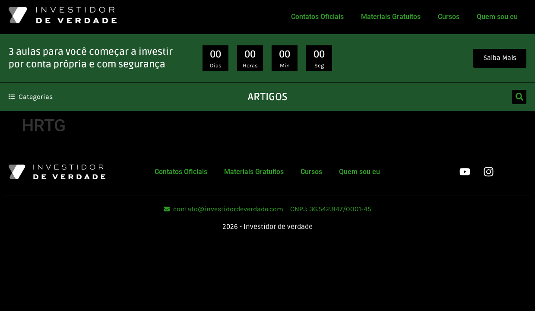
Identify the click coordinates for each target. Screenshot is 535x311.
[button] (519, 97)
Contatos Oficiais (317, 17)
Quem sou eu (497, 17)
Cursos (448, 17)
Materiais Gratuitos (391, 17)
